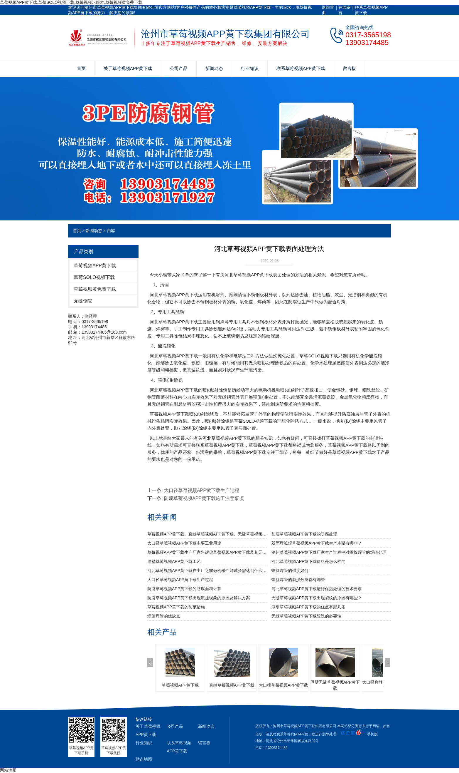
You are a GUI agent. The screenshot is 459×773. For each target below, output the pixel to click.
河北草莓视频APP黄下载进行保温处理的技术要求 (316, 588)
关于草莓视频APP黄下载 (128, 68)
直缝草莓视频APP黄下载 (231, 685)
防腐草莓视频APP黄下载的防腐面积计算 (184, 588)
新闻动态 (214, 68)
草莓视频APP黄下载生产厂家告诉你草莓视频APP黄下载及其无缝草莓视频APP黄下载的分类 (207, 552)
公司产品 (179, 68)
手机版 (372, 734)
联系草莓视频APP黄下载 (371, 10)
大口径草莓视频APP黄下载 (283, 685)
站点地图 (144, 759)
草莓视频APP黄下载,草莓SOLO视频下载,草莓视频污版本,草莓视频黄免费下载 (71, 2)
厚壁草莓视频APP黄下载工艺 (174, 561)
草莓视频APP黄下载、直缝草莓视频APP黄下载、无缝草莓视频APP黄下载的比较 (207, 534)
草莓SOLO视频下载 (94, 277)
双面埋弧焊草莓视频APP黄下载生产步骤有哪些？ (316, 543)
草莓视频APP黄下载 (95, 265)
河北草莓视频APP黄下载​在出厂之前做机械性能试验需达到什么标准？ (207, 570)
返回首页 (328, 10)
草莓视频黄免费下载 (95, 289)
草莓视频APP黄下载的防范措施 (176, 607)
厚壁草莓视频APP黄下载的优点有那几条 (308, 607)
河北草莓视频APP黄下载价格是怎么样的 (308, 561)
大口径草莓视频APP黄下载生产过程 (201, 490)
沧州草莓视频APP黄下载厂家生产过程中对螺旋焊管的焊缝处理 (329, 552)
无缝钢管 (83, 300)
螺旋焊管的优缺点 (163, 616)
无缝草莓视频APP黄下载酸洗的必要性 (306, 616)
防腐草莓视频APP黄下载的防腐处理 (304, 534)
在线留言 (344, 10)
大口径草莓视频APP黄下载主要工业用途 (184, 543)
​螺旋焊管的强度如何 (289, 570)
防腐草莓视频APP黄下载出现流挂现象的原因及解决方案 (198, 597)
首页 (81, 68)
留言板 (349, 68)
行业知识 (250, 68)
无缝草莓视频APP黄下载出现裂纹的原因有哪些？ (316, 597)
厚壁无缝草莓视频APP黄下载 (335, 685)
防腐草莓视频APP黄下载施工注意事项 (204, 498)
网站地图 (8, 770)
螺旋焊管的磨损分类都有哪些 (298, 579)
